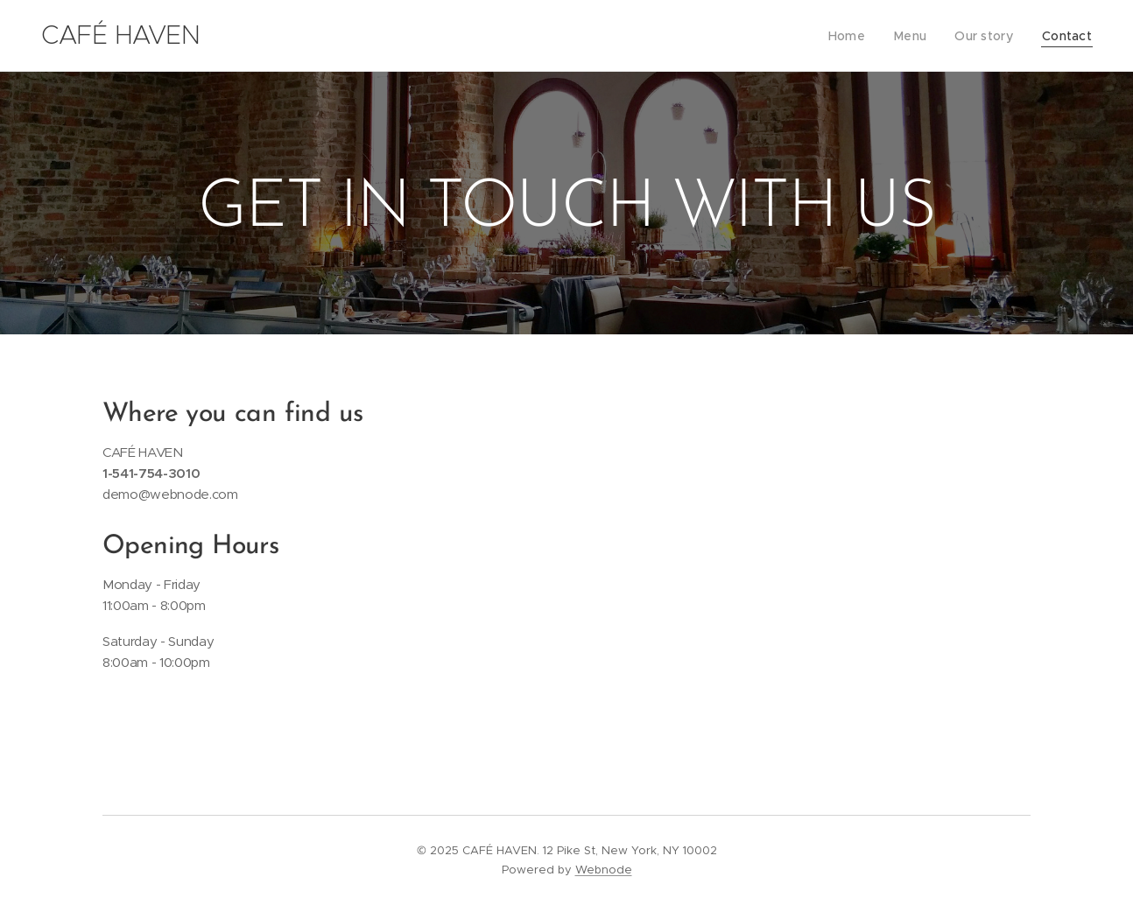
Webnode (603, 869)
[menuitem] (857, 36)
